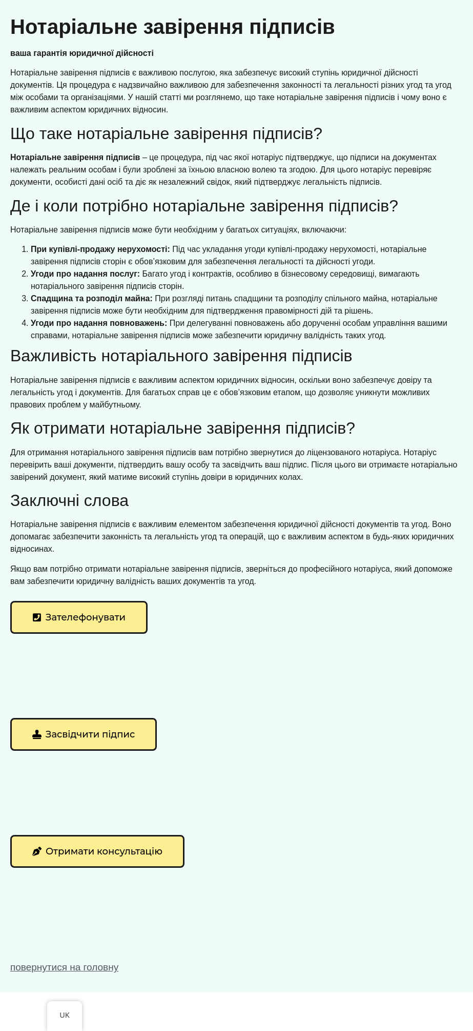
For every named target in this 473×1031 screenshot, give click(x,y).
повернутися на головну (64, 967)
